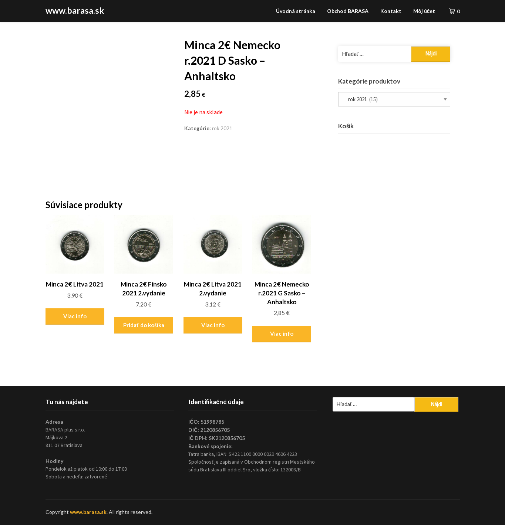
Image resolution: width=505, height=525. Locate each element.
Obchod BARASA (347, 11)
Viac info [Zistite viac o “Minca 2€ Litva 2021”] (75, 316)
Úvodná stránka (295, 11)
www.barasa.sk (75, 10)
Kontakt (390, 11)
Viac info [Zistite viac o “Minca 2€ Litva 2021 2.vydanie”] (213, 325)
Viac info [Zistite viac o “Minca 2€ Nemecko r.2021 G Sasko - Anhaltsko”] (281, 333)
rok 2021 (222, 128)
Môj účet (424, 11)
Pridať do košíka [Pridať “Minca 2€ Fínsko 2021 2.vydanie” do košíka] (143, 325)
